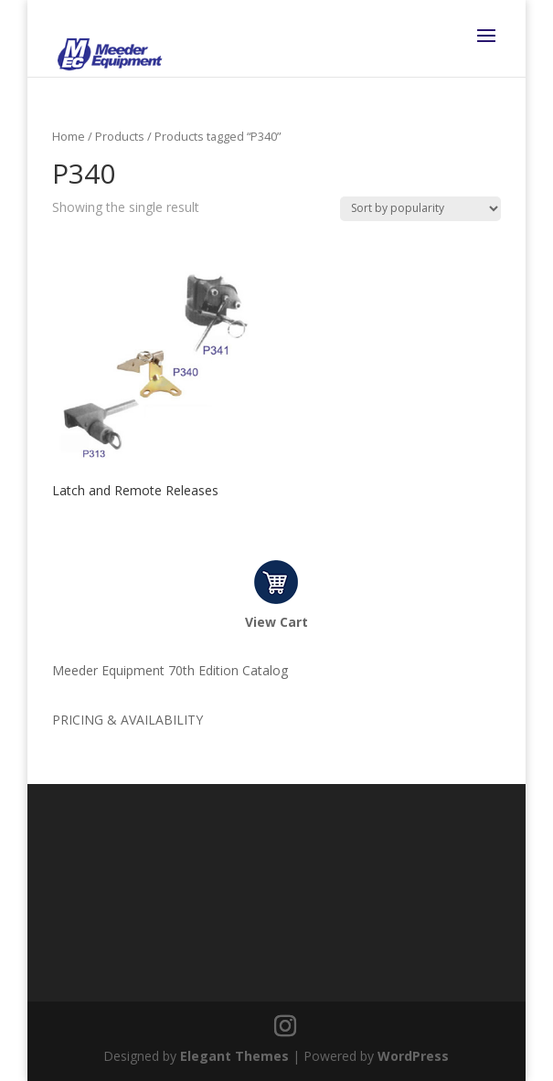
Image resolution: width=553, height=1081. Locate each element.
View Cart (276, 622)
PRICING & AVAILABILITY (127, 719)
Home (68, 136)
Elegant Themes (234, 1056)
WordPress (413, 1056)
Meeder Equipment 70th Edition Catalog (170, 670)
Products (119, 136)
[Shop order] (420, 208)
